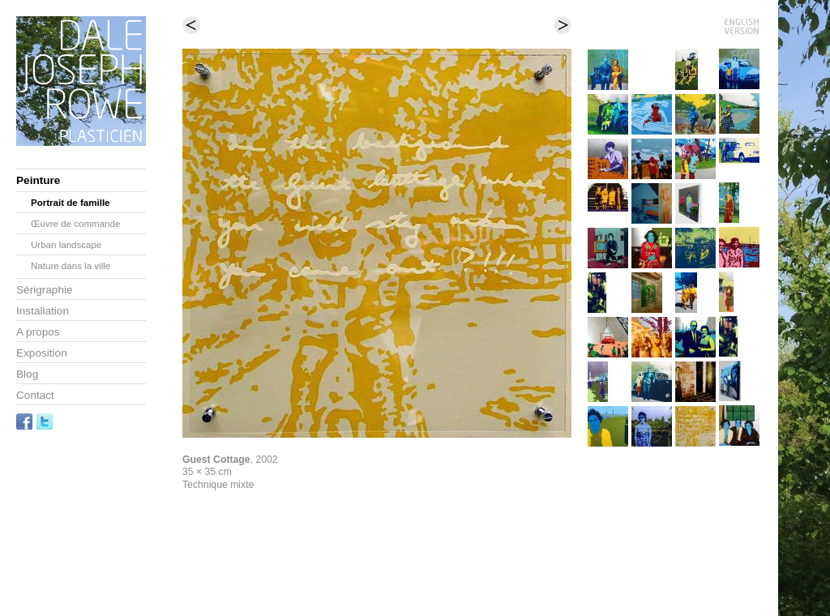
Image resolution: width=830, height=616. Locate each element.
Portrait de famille (70, 202)
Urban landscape (66, 245)
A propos (38, 332)
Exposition (41, 353)
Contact (35, 395)
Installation (42, 311)
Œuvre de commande (75, 224)
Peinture (38, 180)
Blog (27, 374)
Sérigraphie (44, 290)
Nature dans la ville (70, 266)
